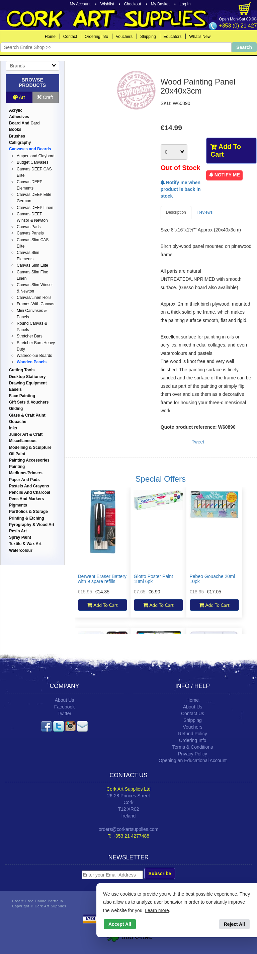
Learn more (157, 910)
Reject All (234, 924)
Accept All (119, 924)
